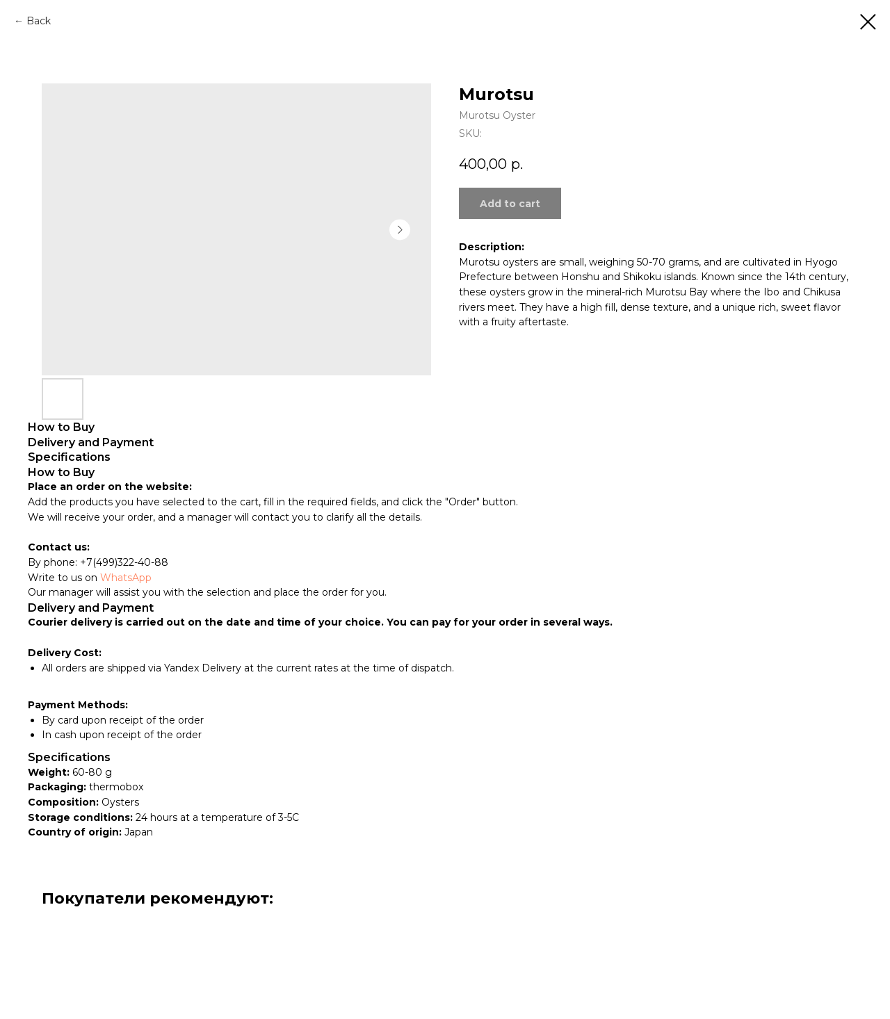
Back (38, 21)
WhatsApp (126, 577)
